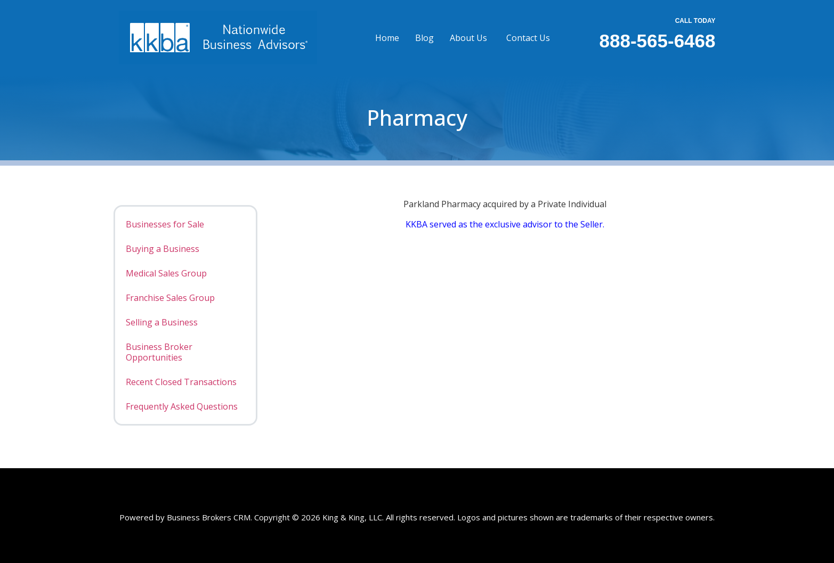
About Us (468, 38)
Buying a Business (162, 249)
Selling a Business (162, 322)
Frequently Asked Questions (182, 406)
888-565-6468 (658, 40)
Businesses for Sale (165, 224)
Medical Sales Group (166, 273)
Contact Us (528, 38)
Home (387, 38)
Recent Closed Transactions (181, 382)
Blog (424, 38)
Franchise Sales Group (170, 298)
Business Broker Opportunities (159, 352)
